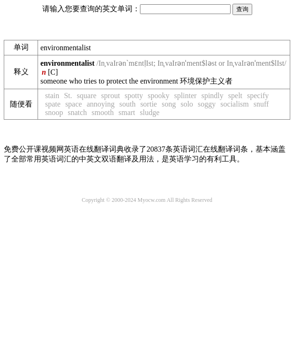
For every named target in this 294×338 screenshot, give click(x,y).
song (169, 104)
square (87, 96)
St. (68, 96)
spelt (235, 96)
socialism (234, 104)
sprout (110, 96)
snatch (77, 112)
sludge (150, 112)
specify (258, 96)
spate (53, 104)
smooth (103, 112)
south (127, 104)
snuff (261, 104)
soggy (207, 104)
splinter (185, 96)
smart (126, 112)
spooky (158, 96)
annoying (100, 104)
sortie (148, 104)
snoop (54, 112)
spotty (133, 96)
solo (186, 104)
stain (52, 96)
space (73, 104)
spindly (212, 96)
